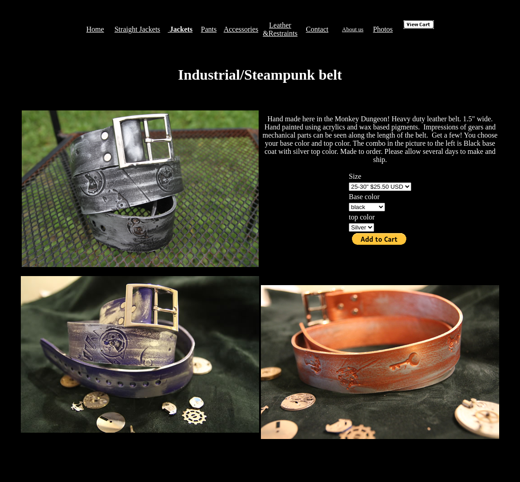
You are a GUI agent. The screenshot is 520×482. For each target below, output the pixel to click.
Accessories (241, 29)
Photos (383, 29)
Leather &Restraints (280, 29)
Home (95, 29)
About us (352, 29)
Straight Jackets (137, 29)
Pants (209, 29)
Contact (317, 29)
